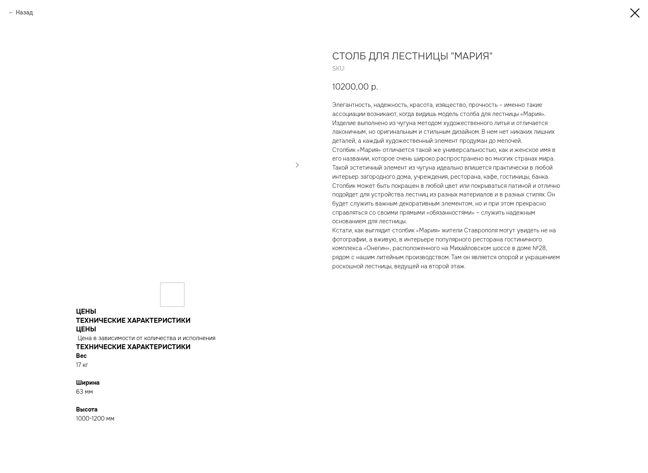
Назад (24, 12)
